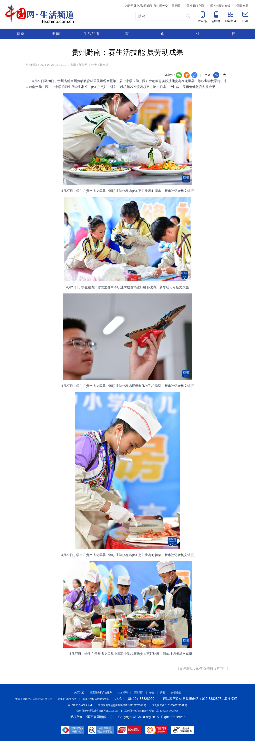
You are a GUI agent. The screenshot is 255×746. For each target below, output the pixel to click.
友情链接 (176, 692)
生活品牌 (91, 34)
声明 (162, 692)
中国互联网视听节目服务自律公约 (33, 699)
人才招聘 (123, 692)
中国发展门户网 (194, 5)
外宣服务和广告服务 (101, 692)
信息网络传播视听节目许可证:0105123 (97, 710)
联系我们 (138, 692)
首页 (21, 34)
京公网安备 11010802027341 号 (169, 705)
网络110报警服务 (67, 699)
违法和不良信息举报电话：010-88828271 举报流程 (200, 698)
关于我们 (79, 692)
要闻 (56, 34)
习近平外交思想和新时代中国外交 (146, 5)
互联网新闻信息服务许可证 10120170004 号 (122, 705)
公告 (151, 692)
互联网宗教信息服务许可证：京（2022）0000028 (151, 710)
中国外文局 (241, 5)
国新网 (176, 5)
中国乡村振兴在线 (218, 5)
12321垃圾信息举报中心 (96, 699)
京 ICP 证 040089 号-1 (80, 705)
